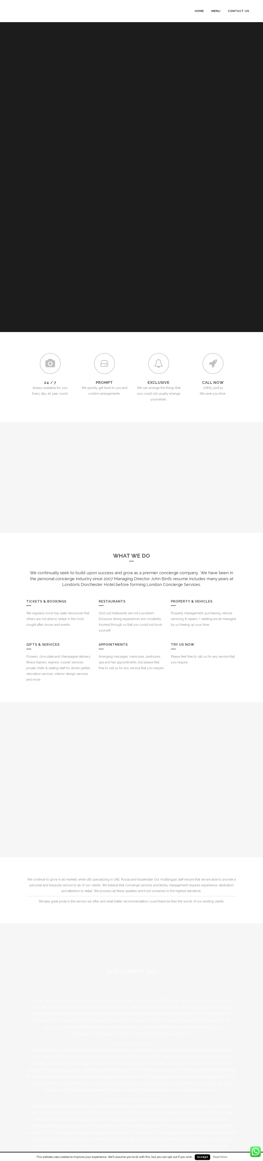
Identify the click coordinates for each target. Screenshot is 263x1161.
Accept (202, 1157)
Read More (220, 1157)
